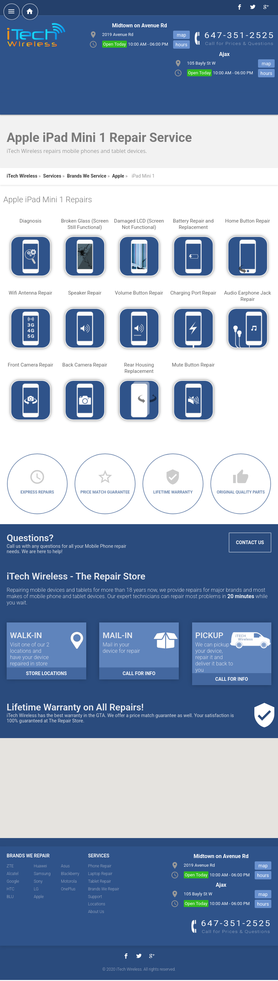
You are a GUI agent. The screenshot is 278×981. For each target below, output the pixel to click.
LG (36, 889)
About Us (96, 912)
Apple (118, 176)
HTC (10, 889)
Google (13, 882)
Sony (38, 882)
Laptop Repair (100, 874)
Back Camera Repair (84, 365)
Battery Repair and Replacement (193, 224)
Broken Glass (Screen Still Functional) (85, 224)
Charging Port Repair (193, 293)
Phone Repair (100, 867)
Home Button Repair (247, 221)
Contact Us (250, 543)
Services (52, 176)
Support (95, 897)
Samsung (42, 874)
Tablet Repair (99, 882)
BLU (10, 897)
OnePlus (68, 889)
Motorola (69, 882)
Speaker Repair (84, 293)
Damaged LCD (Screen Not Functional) (139, 224)
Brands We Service (86, 176)
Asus (65, 867)
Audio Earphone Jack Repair (247, 296)
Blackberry (70, 874)
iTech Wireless (22, 176)
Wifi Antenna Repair (30, 293)
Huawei (40, 867)
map (181, 35)
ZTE (10, 867)
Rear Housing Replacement (139, 368)
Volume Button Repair (139, 293)
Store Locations (46, 674)
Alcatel (13, 874)
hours (181, 44)
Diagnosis (30, 221)
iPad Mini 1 (143, 176)
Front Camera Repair (30, 365)
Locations (97, 905)
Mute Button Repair (193, 365)
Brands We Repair (103, 889)
